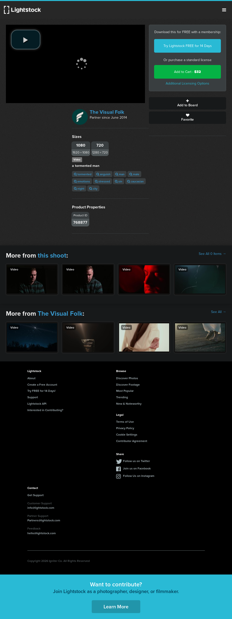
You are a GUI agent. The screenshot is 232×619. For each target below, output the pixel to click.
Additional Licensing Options (187, 83)
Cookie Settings (126, 434)
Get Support (35, 495)
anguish (103, 174)
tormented (82, 174)
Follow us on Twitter (136, 461)
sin (118, 181)
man (120, 174)
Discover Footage (128, 384)
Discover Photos (127, 378)
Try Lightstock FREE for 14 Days (187, 45)
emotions (82, 181)
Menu (224, 10)
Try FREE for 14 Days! (41, 391)
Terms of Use (125, 422)
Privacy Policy (125, 428)
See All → (218, 312)
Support (32, 397)
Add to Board (187, 103)
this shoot (52, 255)
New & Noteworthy (129, 403)
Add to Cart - (187, 71)
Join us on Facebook (137, 468)
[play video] (25, 39)
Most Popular (125, 391)
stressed (102, 181)
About (31, 378)
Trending (122, 397)
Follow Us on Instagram (138, 476)
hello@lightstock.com (41, 533)
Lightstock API (36, 403)
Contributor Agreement (131, 441)
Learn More (116, 606)
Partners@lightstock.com (43, 520)
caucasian (135, 181)
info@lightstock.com (40, 508)
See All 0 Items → (212, 253)
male (134, 174)
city (93, 188)
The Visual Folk (107, 112)
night (79, 188)
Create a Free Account (42, 384)
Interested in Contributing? (45, 410)
